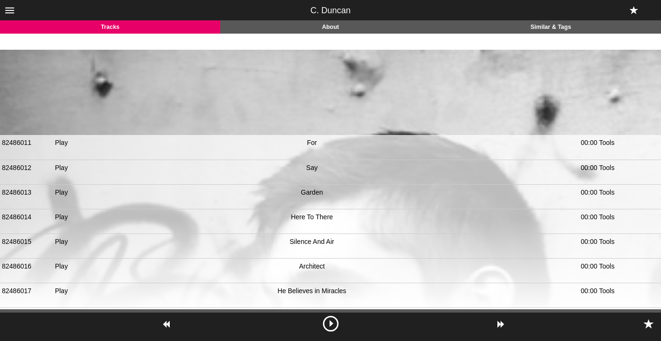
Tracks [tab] (110, 27)
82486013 (16, 192)
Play (61, 142)
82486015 (16, 241)
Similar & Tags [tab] (551, 27)
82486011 (16, 142)
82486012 (16, 167)
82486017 (16, 291)
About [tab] (330, 27)
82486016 (16, 266)
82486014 (16, 217)
